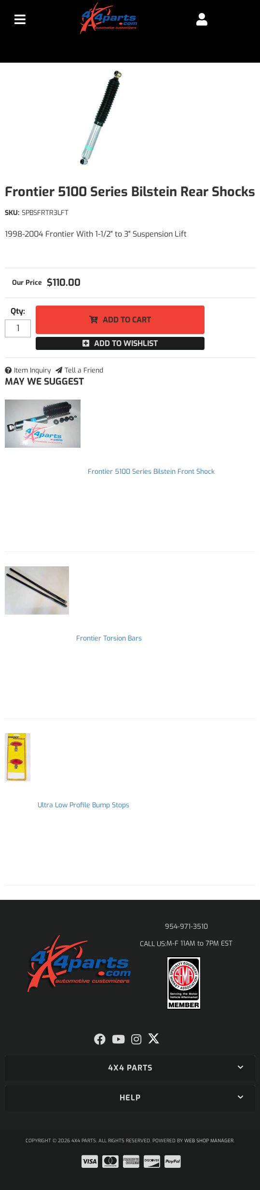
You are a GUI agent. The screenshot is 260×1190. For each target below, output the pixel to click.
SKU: (12, 212)
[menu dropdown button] (20, 19)
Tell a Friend (84, 370)
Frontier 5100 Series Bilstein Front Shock (151, 471)
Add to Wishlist (126, 343)
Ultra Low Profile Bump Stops (83, 805)
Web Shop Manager (208, 1140)
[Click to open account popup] (201, 19)
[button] (130, 1068)
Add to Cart (127, 320)
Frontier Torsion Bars (109, 638)
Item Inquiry (32, 370)
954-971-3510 (186, 926)
